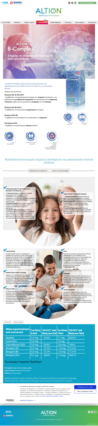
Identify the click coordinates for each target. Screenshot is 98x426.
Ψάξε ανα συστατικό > (87, 3)
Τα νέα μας (68, 22)
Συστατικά (7, 322)
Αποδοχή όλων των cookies (85, 409)
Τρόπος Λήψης (18, 322)
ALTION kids (42, 22)
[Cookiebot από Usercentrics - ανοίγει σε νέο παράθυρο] (10, 423)
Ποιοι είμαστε (79, 22)
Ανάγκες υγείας (29, 22)
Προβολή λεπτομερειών (26, 423)
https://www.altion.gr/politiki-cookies (52, 418)
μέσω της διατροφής (60, 171)
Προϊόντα (17, 22)
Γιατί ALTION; (6, 22)
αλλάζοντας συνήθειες (38, 171)
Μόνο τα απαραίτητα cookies (85, 414)
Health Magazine (55, 22)
